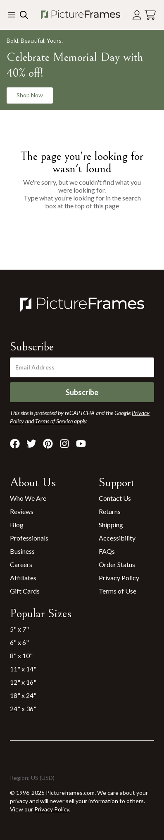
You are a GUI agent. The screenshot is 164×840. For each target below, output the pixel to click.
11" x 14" (23, 669)
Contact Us (115, 498)
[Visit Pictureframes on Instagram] (64, 444)
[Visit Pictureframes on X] (31, 444)
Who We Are (28, 498)
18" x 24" (23, 695)
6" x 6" (19, 642)
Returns (110, 511)
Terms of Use (117, 591)
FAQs (107, 551)
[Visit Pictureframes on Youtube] (81, 444)
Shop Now (30, 95)
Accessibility (117, 538)
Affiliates (23, 578)
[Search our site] (23, 15)
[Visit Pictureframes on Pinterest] (48, 444)
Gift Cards (25, 591)
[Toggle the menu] (12, 15)
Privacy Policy (119, 578)
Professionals (29, 538)
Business (22, 551)
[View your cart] (150, 15)
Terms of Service (54, 421)
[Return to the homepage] (80, 15)
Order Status (117, 564)
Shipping (111, 525)
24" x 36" (23, 708)
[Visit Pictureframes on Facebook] (15, 444)
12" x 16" (23, 682)
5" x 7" (19, 629)
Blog (17, 525)
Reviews (21, 511)
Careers (21, 564)
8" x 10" (21, 655)
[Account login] (137, 15)
